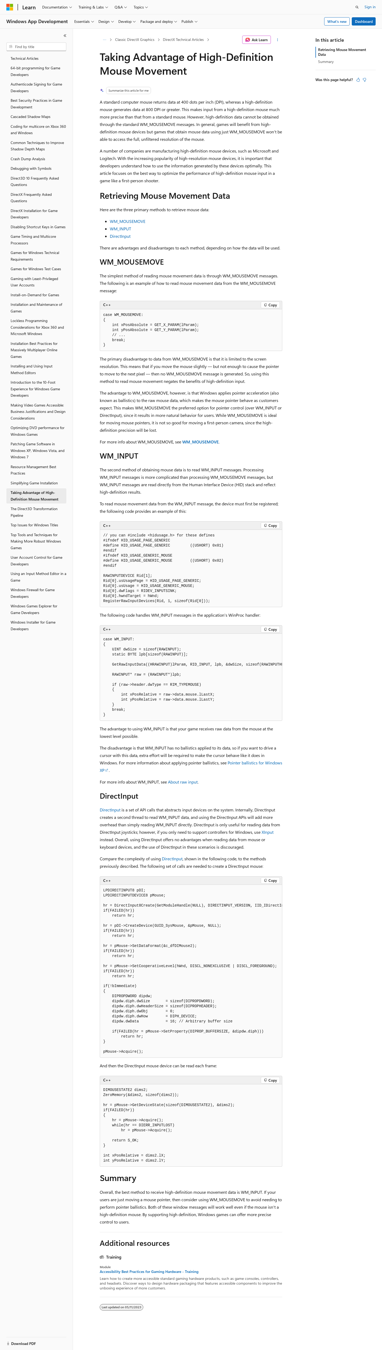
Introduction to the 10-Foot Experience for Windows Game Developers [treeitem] (35, 389)
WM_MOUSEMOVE (127, 221)
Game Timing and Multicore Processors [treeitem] (33, 240)
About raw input (183, 782)
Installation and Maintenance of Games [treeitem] (36, 308)
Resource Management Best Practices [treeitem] (33, 470)
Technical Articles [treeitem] (24, 58)
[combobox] (36, 47)
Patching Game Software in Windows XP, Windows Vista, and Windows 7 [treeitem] (37, 450)
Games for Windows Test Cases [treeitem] (36, 268)
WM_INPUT (120, 228)
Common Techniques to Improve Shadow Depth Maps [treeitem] (37, 146)
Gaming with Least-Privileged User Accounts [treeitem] (34, 282)
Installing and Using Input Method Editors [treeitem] (32, 369)
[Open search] (357, 7)
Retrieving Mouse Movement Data (342, 52)
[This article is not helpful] (364, 80)
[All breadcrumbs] (104, 40)
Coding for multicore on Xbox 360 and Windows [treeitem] (38, 130)
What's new (337, 21)
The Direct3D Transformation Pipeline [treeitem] (34, 512)
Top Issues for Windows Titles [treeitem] (34, 524)
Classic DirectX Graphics (134, 39)
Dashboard (364, 21)
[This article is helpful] (358, 80)
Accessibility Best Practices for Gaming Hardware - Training (149, 1271)
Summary (326, 61)
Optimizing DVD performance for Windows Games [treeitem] (37, 431)
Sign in (370, 6)
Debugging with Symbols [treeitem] (31, 168)
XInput (268, 832)
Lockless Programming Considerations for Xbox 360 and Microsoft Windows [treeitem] (37, 327)
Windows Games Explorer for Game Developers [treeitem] (34, 609)
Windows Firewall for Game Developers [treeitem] (33, 593)
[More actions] (277, 40)
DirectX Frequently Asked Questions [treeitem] (31, 198)
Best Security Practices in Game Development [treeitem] (36, 103)
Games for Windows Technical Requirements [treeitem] (35, 256)
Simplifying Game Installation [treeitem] (34, 482)
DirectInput (120, 236)
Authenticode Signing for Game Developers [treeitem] (36, 87)
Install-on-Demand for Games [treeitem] (35, 294)
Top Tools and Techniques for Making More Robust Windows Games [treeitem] (36, 541)
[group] (191, 677)
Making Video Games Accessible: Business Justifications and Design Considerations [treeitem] (38, 412)
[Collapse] (65, 35)
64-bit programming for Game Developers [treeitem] (35, 71)
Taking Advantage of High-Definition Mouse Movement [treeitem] (34, 496)
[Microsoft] (9, 7)
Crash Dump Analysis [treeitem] (28, 158)
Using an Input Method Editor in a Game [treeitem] (38, 577)
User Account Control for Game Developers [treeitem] (36, 560)
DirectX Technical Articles (183, 39)
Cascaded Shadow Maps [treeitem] (30, 116)
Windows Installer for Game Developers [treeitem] (33, 625)
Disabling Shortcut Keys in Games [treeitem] (38, 226)
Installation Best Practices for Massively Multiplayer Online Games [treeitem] (34, 350)
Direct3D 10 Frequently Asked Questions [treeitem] (35, 181)
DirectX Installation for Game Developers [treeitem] (34, 214)
